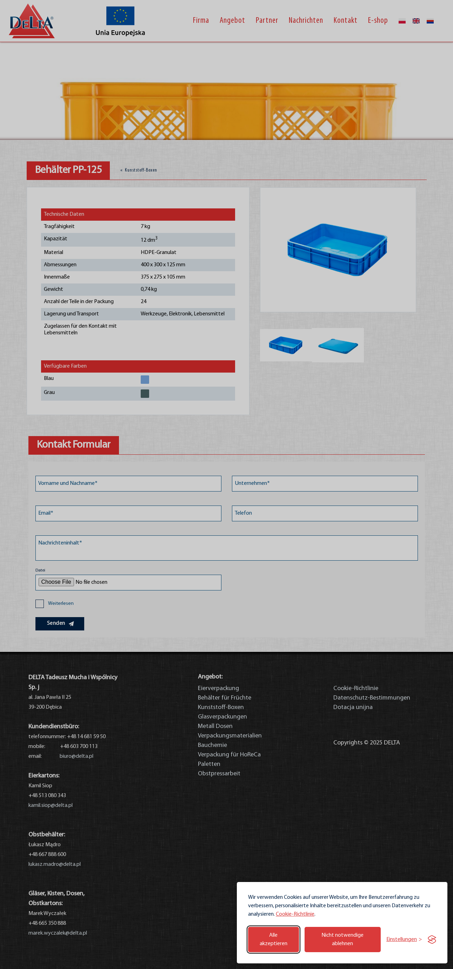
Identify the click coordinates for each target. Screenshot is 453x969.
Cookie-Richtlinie (295, 914)
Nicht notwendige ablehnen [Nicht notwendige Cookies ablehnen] (342, 940)
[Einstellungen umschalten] (404, 939)
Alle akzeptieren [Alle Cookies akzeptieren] (273, 940)
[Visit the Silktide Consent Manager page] (432, 939)
